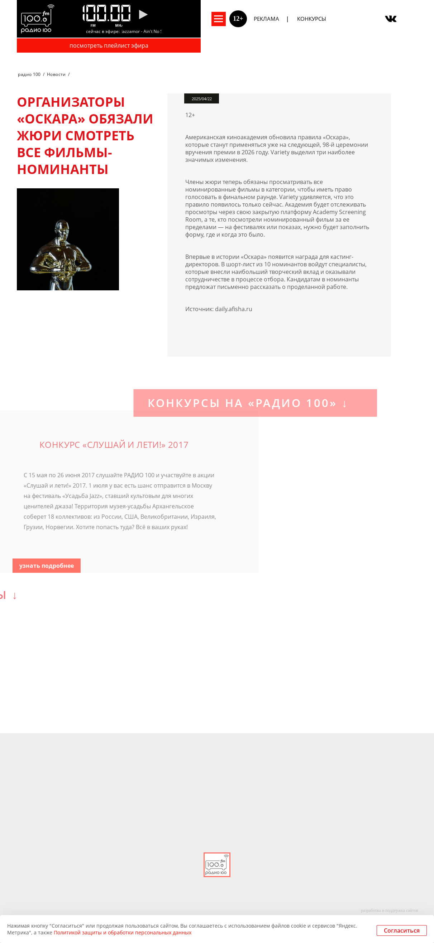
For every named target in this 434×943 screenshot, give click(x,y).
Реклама (266, 18)
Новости (56, 74)
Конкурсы (311, 18)
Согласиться (402, 930)
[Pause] (143, 15)
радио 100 (29, 74)
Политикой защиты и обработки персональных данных (122, 932)
